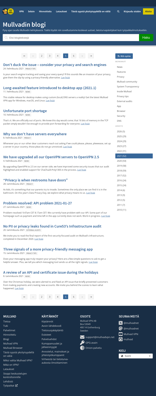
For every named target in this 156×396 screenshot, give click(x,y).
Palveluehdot (49, 339)
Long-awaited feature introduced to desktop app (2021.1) (49, 87)
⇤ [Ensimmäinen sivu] (24, 55)
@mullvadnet (129, 323)
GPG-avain (88, 342)
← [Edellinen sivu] (33, 55)
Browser (121, 111)
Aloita (148, 11)
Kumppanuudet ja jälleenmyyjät (52, 345)
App (119, 106)
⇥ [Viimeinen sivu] (91, 55)
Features (121, 71)
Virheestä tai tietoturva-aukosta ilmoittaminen (55, 360)
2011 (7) (121, 204)
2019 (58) (121, 165)
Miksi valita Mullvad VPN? (17, 360)
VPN (21, 11)
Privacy (27, 138)
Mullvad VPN (10, 343)
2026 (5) (121, 131)
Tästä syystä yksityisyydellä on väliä (90, 11)
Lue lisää (65, 77)
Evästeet (46, 334)
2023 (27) (121, 146)
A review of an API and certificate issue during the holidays (50, 272)
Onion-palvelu (91, 348)
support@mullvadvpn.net (97, 337)
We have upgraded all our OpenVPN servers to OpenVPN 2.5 (51, 156)
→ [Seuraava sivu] (82, 55)
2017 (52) (121, 175)
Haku (146, 37)
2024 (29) (121, 141)
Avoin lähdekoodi (51, 325)
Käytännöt (47, 321)
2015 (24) (121, 185)
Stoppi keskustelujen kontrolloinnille (15, 375)
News (27, 92)
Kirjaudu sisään (132, 11)
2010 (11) (121, 209)
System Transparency (128, 86)
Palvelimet (9, 330)
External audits (33, 230)
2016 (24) (121, 180)
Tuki (5, 325)
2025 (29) (121, 136)
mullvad (126, 339)
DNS (119, 120)
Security (121, 115)
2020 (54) (121, 160)
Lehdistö (8, 381)
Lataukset (61, 11)
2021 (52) (121, 155)
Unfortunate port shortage (25, 110)
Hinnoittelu (45, 11)
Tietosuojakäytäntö (52, 330)
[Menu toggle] (11, 11)
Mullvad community (127, 81)
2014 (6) (121, 190)
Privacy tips (30, 69)
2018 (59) (121, 170)
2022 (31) (121, 151)
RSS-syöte (124, 56)
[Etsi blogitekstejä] (71, 37)
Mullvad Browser (12, 347)
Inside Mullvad (124, 91)
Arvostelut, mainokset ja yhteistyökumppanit (55, 353)
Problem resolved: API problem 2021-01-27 (37, 203)
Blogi (6, 339)
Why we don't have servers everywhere (35, 133)
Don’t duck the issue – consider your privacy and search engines (54, 64)
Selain (31, 11)
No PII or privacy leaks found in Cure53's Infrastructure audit (52, 226)
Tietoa (6, 321)
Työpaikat (10, 385)
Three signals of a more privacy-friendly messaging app (48, 249)
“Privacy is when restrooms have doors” (35, 180)
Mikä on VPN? (11, 364)
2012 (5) (121, 200)
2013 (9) (121, 195)
